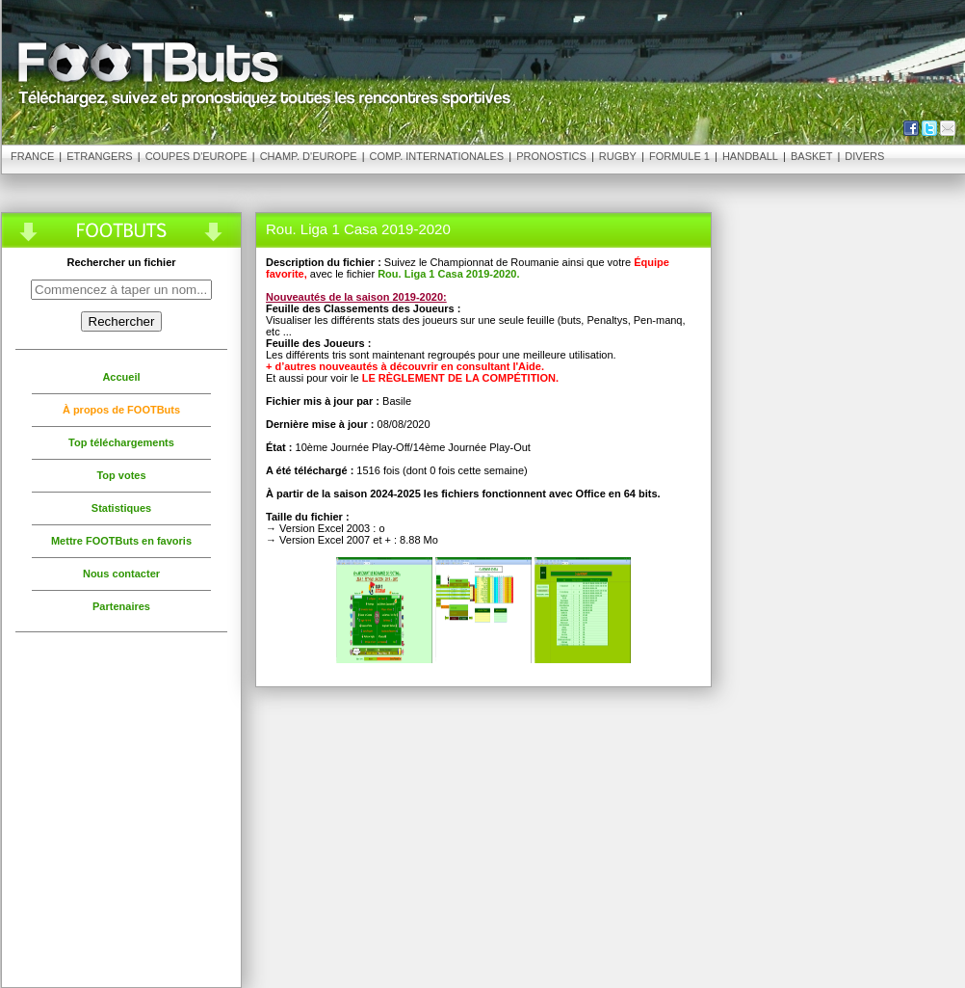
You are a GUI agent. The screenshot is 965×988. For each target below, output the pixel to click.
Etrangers (99, 156)
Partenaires (121, 606)
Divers (864, 156)
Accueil (121, 377)
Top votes (120, 475)
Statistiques (121, 508)
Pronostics (551, 156)
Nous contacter (121, 573)
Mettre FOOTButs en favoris (121, 541)
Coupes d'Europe (196, 156)
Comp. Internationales (437, 156)
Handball (750, 156)
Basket (811, 156)
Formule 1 (679, 156)
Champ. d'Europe (308, 156)
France (32, 156)
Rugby (618, 156)
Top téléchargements (121, 442)
